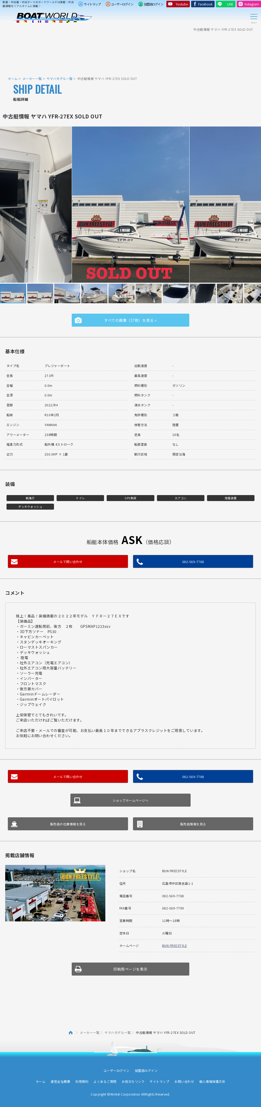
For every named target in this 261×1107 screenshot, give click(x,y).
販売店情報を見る (193, 824)
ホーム (13, 78)
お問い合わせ (184, 1081)
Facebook (205, 4)
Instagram (252, 4)
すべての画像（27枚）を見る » (130, 320)
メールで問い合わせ (68, 561)
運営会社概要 (60, 1081)
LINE (230, 4)
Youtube (182, 4)
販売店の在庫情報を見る (68, 824)
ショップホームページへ (131, 800)
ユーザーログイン (122, 4)
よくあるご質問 (105, 1081)
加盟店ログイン (153, 4)
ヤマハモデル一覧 (60, 78)
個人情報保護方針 (212, 1081)
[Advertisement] (131, 50)
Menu (253, 17)
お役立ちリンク (133, 1081)
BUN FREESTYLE (174, 945)
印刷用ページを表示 (130, 969)
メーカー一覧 (32, 78)
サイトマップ (92, 4)
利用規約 (81, 1081)
